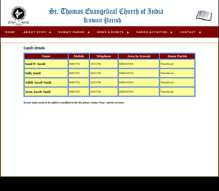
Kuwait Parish (71, 32)
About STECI (35, 32)
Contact (188, 32)
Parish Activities (151, 32)
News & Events (110, 32)
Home (10, 32)
